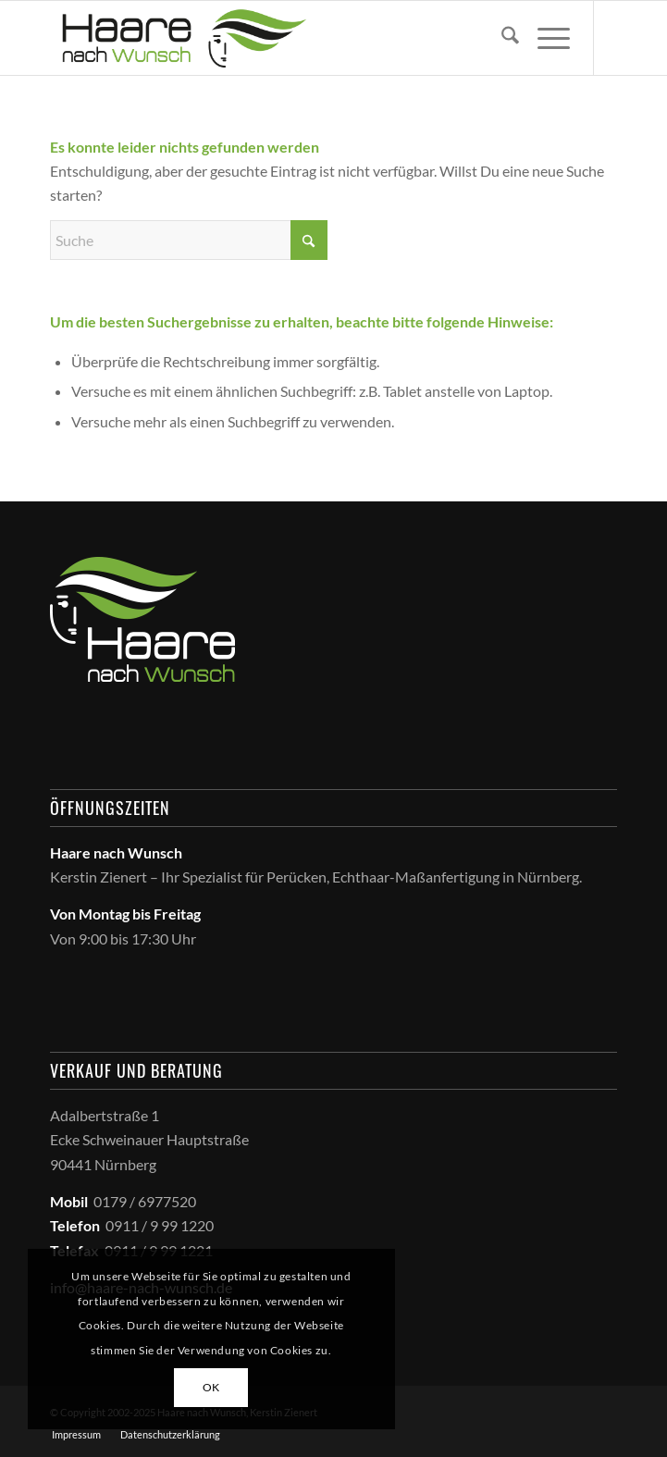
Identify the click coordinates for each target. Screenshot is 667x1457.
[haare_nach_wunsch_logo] (276, 38)
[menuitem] (501, 38)
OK (211, 1387)
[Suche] (501, 38)
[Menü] (544, 38)
